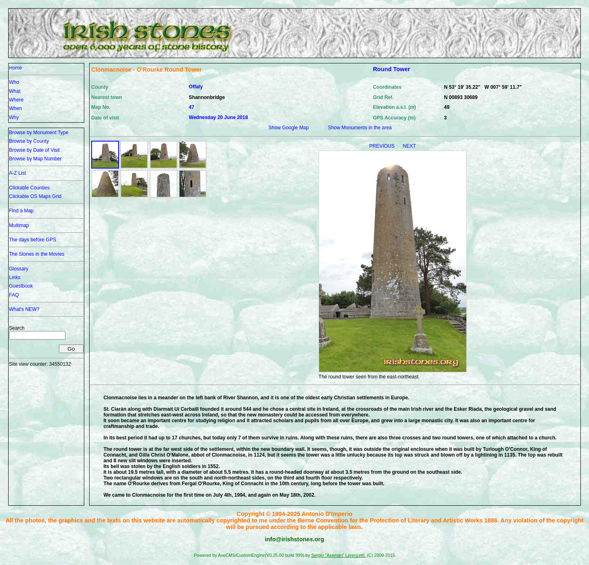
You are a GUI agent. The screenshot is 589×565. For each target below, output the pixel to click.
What (14, 91)
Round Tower (391, 69)
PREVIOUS (382, 146)
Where (16, 100)
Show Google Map (288, 128)
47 (191, 107)
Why (14, 117)
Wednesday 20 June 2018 (218, 117)
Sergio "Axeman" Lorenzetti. (338, 555)
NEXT (409, 146)
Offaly (196, 87)
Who (14, 82)
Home (15, 68)
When (15, 108)
